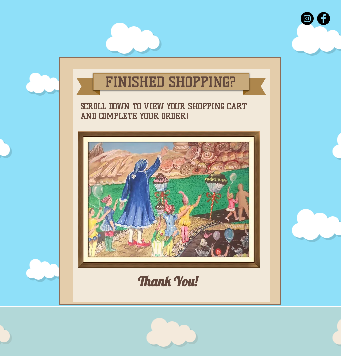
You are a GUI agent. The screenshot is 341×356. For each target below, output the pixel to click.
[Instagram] (307, 18)
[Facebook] (323, 18)
